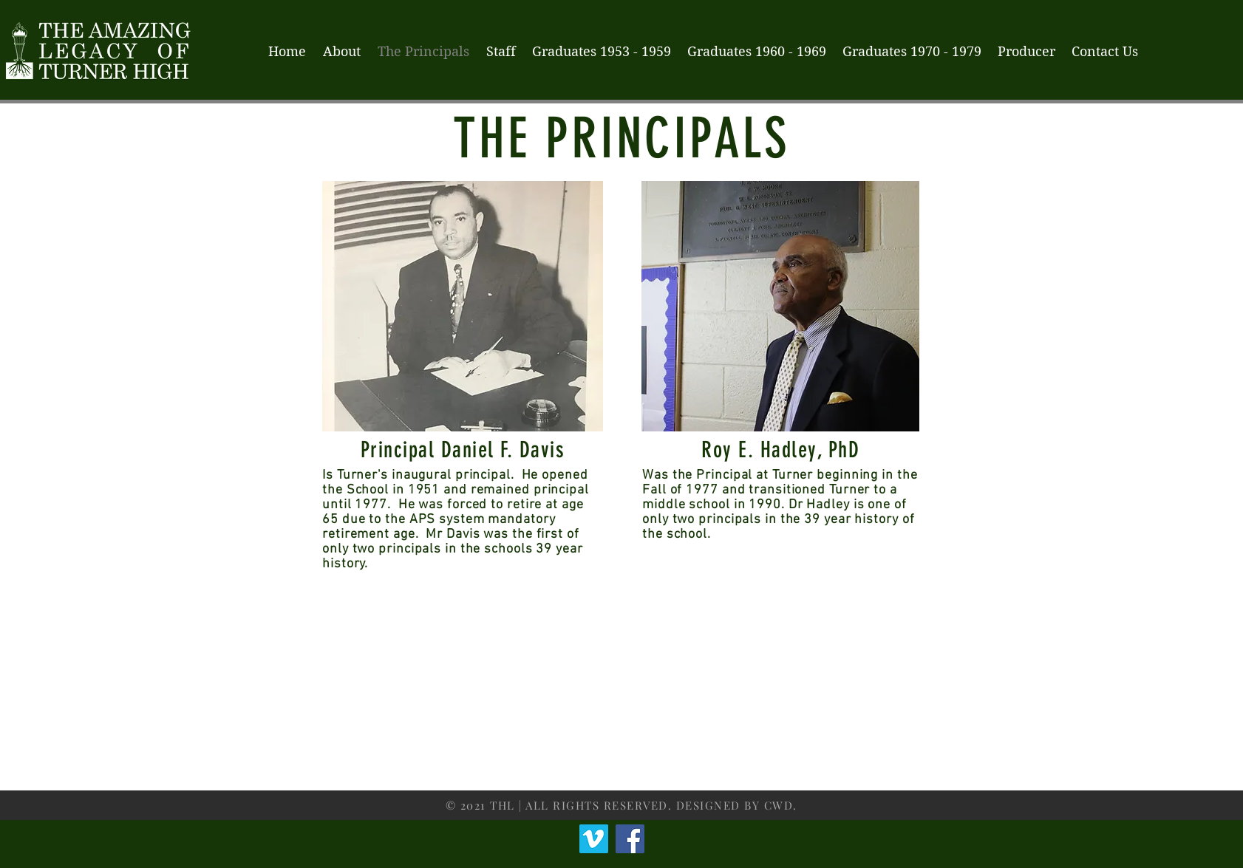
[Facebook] (630, 838)
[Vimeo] (593, 838)
